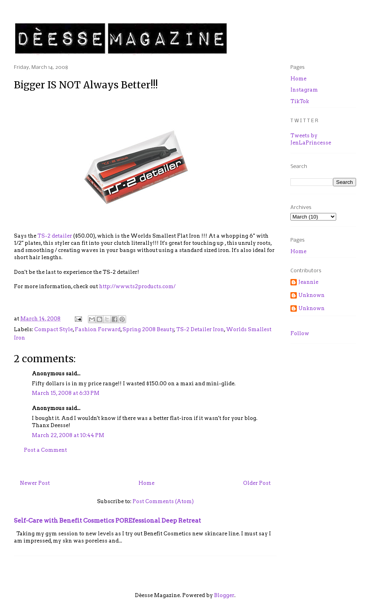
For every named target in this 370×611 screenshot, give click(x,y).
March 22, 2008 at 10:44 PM (68, 435)
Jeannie (308, 282)
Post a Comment (45, 450)
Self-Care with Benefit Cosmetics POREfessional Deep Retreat (107, 520)
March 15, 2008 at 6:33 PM (65, 393)
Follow (299, 333)
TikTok (299, 101)
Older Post (257, 483)
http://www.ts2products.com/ (137, 286)
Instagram (304, 90)
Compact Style (53, 329)
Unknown (311, 295)
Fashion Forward (98, 329)
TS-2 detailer (54, 236)
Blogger (224, 595)
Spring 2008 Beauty (148, 329)
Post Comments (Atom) (163, 501)
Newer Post (35, 483)
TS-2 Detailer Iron (200, 329)
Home (146, 483)
